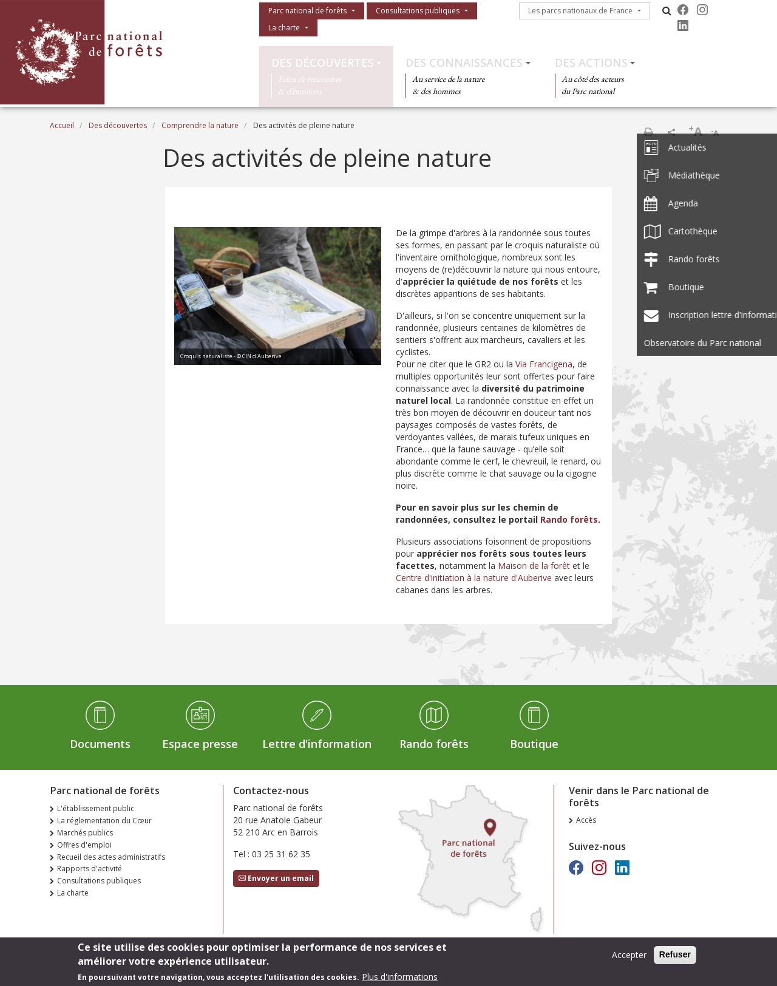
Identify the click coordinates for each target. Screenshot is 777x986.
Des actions (591, 62)
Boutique (534, 743)
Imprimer (648, 132)
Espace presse (200, 743)
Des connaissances (464, 62)
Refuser (675, 955)
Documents (100, 743)
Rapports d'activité (89, 868)
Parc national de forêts (307, 10)
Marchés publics (85, 833)
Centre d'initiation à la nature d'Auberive (474, 577)
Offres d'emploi (84, 845)
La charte (284, 27)
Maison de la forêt (534, 565)
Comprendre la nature (200, 125)
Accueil (62, 125)
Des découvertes (322, 62)
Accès (586, 820)
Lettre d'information (317, 743)
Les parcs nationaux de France (580, 10)
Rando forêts (569, 519)
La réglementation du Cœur (104, 820)
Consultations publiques (418, 10)
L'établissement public (95, 808)
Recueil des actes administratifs (111, 857)
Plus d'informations (400, 977)
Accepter (629, 956)
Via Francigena (543, 364)
